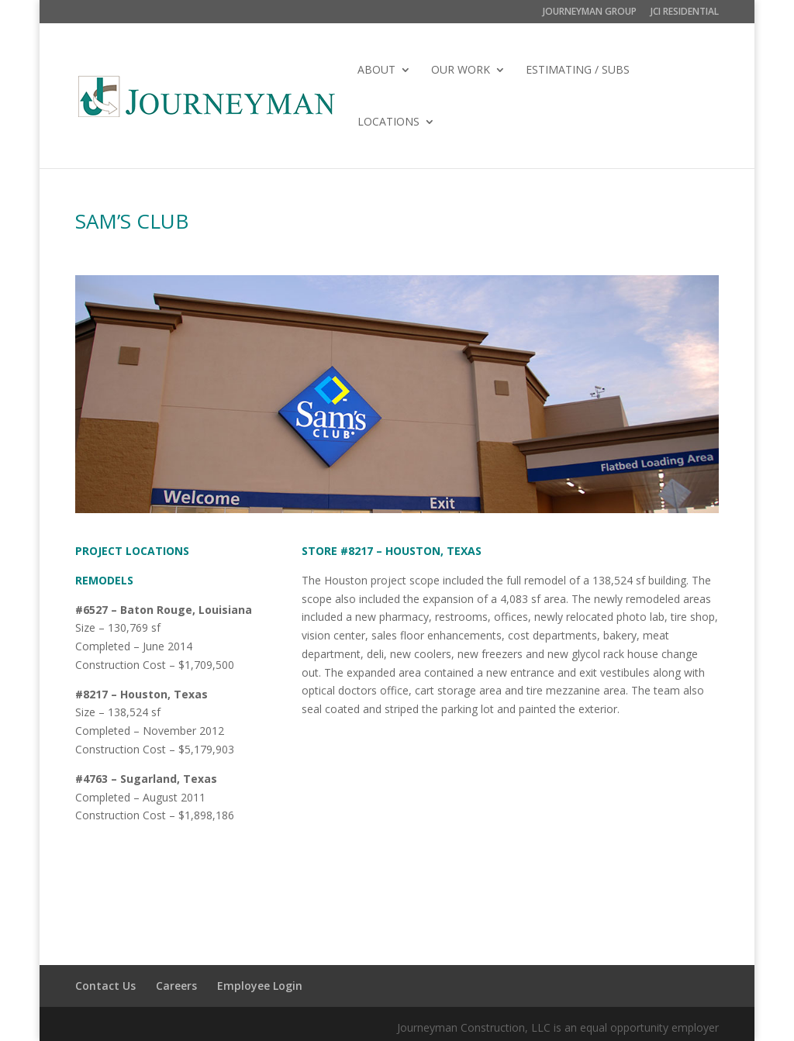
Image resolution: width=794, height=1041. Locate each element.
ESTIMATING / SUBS (578, 70)
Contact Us (105, 985)
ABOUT (376, 70)
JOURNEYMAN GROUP (590, 12)
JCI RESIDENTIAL (685, 12)
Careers (176, 985)
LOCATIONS (388, 122)
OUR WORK (460, 70)
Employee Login (259, 985)
